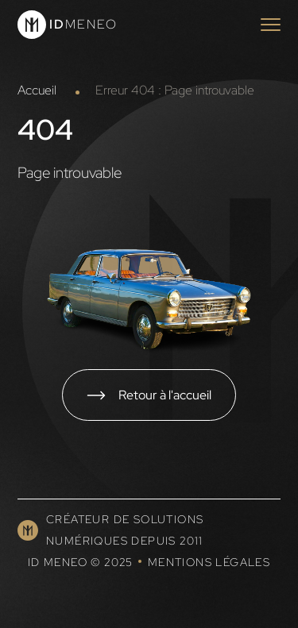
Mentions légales (209, 562)
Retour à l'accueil (164, 395)
